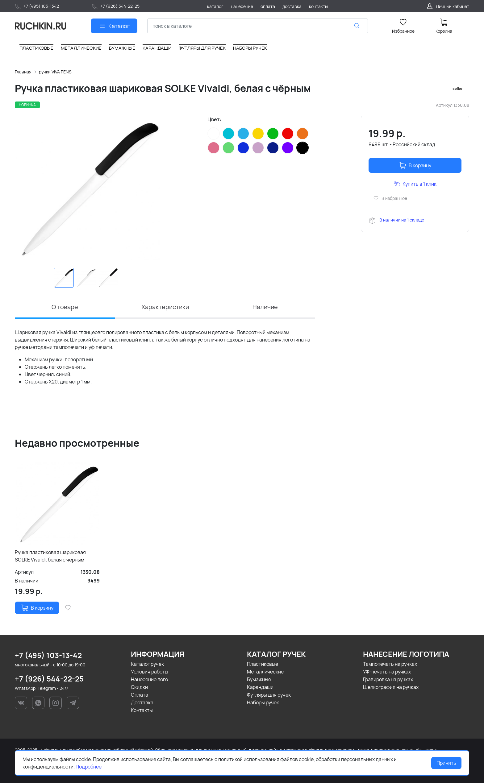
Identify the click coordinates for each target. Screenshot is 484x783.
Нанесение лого (149, 679)
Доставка (142, 702)
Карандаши (260, 687)
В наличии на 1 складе (401, 220)
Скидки (139, 687)
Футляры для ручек (269, 694)
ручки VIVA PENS (55, 72)
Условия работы (149, 671)
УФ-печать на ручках (387, 671)
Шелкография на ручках (391, 687)
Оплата (139, 694)
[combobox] (257, 26)
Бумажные (259, 679)
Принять (446, 763)
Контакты (142, 710)
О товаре (65, 307)
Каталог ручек (147, 664)
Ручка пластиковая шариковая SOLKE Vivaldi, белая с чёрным (50, 556)
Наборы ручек (263, 702)
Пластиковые (262, 664)
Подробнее (89, 766)
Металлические (265, 671)
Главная (23, 72)
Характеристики (165, 307)
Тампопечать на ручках (390, 664)
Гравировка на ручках (388, 679)
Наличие (265, 307)
